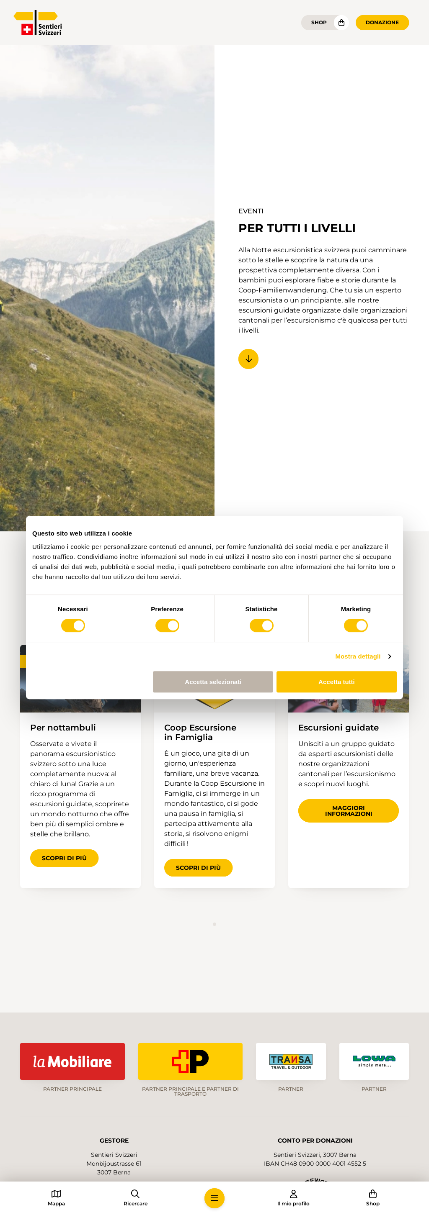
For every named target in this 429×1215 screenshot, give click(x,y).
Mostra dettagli (357, 656)
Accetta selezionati (213, 681)
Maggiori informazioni (348, 811)
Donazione (382, 22)
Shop (319, 22)
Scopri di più (64, 858)
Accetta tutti (336, 681)
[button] (214, 1198)
